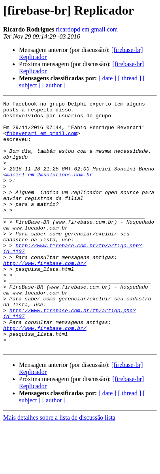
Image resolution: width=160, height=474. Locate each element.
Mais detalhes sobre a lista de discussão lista (59, 467)
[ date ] (107, 78)
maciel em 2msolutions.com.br (49, 189)
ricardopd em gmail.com (87, 29)
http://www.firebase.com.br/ (45, 296)
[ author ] (54, 85)
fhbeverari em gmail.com (41, 140)
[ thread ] (129, 78)
